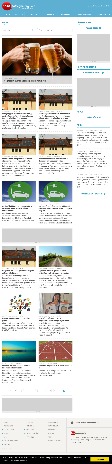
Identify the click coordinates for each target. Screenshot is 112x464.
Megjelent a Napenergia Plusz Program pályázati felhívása (18, 272)
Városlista (34, 6)
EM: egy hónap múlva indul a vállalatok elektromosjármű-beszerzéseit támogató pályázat (55, 208)
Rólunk (51, 433)
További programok (92, 73)
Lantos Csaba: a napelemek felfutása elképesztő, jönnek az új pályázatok (17, 159)
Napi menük (49, 15)
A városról (30, 430)
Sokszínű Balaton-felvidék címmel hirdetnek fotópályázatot (16, 366)
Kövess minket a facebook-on (86, 422)
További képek (92, 117)
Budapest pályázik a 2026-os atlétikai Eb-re (55, 366)
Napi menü (30, 437)
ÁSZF (49, 437)
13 (50, 391)
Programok (65, 15)
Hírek (5, 15)
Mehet (32, 30)
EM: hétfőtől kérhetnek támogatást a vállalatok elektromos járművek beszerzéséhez (17, 208)
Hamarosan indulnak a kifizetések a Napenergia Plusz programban (53, 159)
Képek (17, 15)
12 (45, 391)
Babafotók (30, 422)
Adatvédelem (53, 426)
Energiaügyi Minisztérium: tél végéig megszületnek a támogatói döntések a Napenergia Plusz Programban (17, 116)
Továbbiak (103, 15)
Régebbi (64, 390)
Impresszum (52, 430)
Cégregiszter (33, 15)
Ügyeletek (7, 444)
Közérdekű (30, 426)
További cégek (92, 28)
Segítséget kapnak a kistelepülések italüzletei (25, 81)
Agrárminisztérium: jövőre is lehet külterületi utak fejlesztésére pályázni (54, 272)
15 (59, 391)
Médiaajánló (53, 422)
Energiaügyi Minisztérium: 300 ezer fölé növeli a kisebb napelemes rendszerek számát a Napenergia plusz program (54, 116)
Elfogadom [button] (100, 459)
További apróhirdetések (91, 194)
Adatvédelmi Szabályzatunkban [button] (16, 460)
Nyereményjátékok (11, 441)
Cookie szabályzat (55, 441)
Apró (6, 437)
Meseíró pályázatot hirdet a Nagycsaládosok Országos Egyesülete (54, 319)
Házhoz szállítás (84, 15)
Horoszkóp (8, 448)
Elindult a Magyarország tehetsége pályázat (16, 319)
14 (54, 391)
